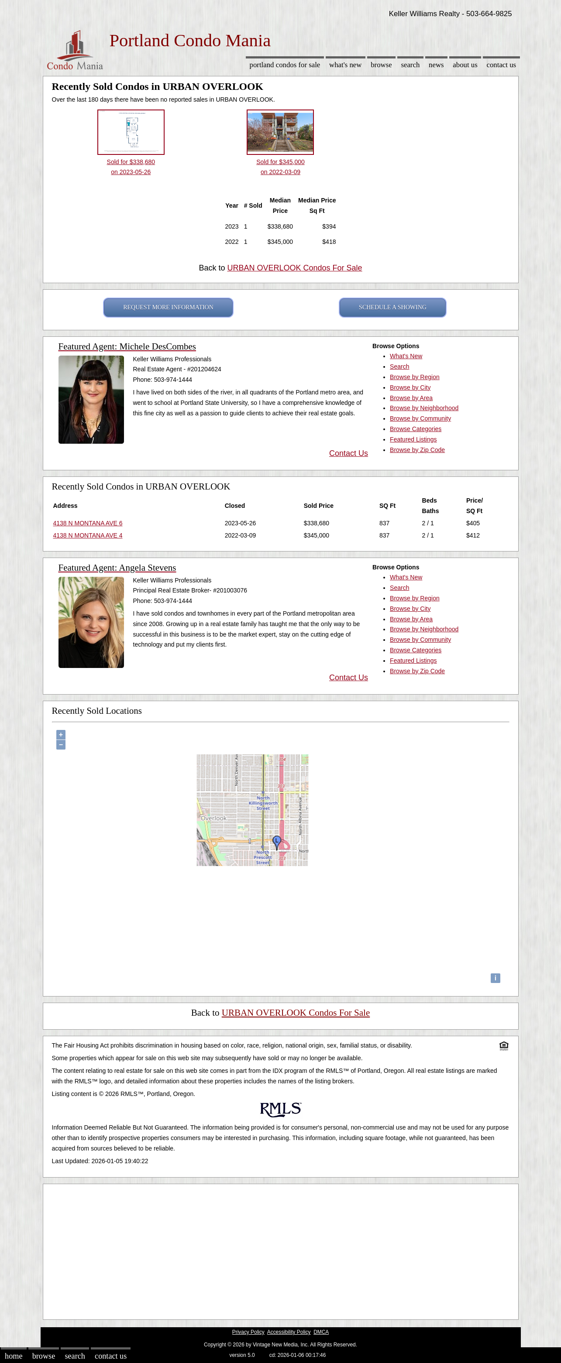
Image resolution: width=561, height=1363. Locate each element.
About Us (465, 65)
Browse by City (410, 387)
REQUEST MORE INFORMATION (168, 307)
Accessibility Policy (289, 1332)
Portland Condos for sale (285, 65)
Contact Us (501, 65)
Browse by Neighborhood (424, 407)
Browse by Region (415, 376)
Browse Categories (415, 428)
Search (410, 65)
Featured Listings (413, 439)
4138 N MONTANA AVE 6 (88, 523)
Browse (381, 65)
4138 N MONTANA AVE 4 (88, 535)
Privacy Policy (248, 1332)
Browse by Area (411, 397)
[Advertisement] (281, 1249)
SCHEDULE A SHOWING (393, 307)
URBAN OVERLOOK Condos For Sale (294, 268)
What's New (345, 65)
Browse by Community (420, 418)
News (436, 65)
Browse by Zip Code (417, 449)
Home (13, 1356)
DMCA (321, 1332)
